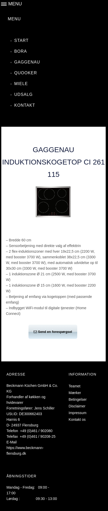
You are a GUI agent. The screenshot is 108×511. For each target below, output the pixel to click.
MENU (14, 19)
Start (21, 40)
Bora (20, 51)
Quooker (25, 73)
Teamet (76, 386)
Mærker (77, 393)
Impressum (79, 413)
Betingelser (80, 399)
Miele (21, 83)
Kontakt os (79, 419)
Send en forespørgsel (53, 332)
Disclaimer (79, 406)
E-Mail (11, 442)
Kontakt (24, 105)
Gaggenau (27, 62)
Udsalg (23, 94)
